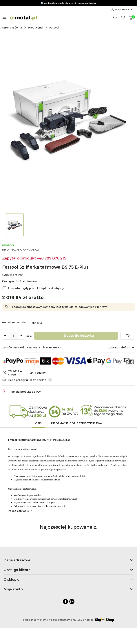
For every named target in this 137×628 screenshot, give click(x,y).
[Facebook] (65, 601)
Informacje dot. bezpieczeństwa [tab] (76, 423)
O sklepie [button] (68, 579)
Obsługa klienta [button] (68, 570)
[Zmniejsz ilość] (5, 335)
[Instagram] (71, 601)
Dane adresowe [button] (68, 560)
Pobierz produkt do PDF (21, 391)
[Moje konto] (122, 9)
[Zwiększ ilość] (21, 335)
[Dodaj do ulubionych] (127, 336)
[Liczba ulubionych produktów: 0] (123, 17)
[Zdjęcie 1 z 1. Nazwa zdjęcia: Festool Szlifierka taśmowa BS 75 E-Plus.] (15, 224)
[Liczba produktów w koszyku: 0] (131, 17)
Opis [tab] (38, 423)
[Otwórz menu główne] (4, 18)
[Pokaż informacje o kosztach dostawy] (50, 380)
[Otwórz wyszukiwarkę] (115, 17)
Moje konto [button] (68, 589)
